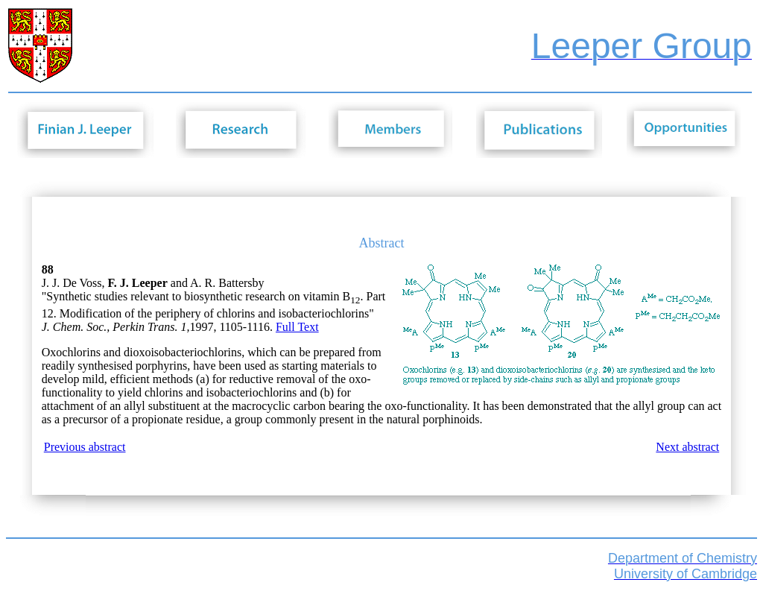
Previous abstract (85, 446)
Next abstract (687, 446)
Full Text (297, 326)
